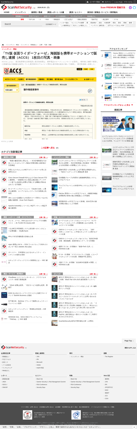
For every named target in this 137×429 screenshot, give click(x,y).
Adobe (39, 365)
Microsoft (39, 362)
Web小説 (107, 375)
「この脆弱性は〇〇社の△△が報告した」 (73, 25)
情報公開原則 (82, 19)
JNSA (4, 382)
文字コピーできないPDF (116, 25)
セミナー (38, 375)
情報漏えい (20, 16)
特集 (70, 375)
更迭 (114, 23)
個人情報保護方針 (84, 407)
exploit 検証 (40, 368)
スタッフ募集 (110, 407)
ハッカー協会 (64, 23)
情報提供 (57, 19)
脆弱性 (107, 379)
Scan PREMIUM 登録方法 (113, 7)
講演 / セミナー (75, 12)
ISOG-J (4, 384)
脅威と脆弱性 (39, 353)
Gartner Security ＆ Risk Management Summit (51, 382)
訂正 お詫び (69, 19)
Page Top (128, 341)
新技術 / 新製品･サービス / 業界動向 (102, 12)
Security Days (41, 387)
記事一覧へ (43, 157)
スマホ (116, 19)
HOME (6, 12)
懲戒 (124, 23)
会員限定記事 (5, 353)
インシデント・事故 (61, 157)
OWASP (4, 387)
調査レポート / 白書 (55, 12)
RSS (47, 19)
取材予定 (95, 19)
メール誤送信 (60, 16)
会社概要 (57, 407)
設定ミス (47, 16)
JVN (38, 356)
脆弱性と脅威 (8, 157)
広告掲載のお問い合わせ (46, 407)
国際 (105, 353)
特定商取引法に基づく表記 (70, 407)
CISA (106, 398)
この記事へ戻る (49, 148)
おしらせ (57, 274)
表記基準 (106, 19)
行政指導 (107, 23)
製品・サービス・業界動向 (13, 274)
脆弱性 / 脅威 (36, 12)
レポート (4, 375)
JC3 (106, 396)
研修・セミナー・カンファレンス (66, 217)
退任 (119, 23)
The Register (109, 356)
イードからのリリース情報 (99, 407)
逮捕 (130, 23)
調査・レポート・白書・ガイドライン (17, 217)
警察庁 (107, 393)
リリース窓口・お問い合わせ (29, 407)
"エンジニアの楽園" (77, 23)
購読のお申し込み (130, 348)
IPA (38, 359)
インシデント (20, 12)
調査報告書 (5, 379)
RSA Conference (42, 384)
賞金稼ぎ (93, 23)
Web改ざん (91, 16)
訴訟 (100, 23)
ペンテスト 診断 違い (98, 25)
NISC (106, 390)
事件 (70, 353)
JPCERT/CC (109, 387)
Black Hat (40, 379)
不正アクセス (34, 16)
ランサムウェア (76, 16)
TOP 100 (32, 19)
